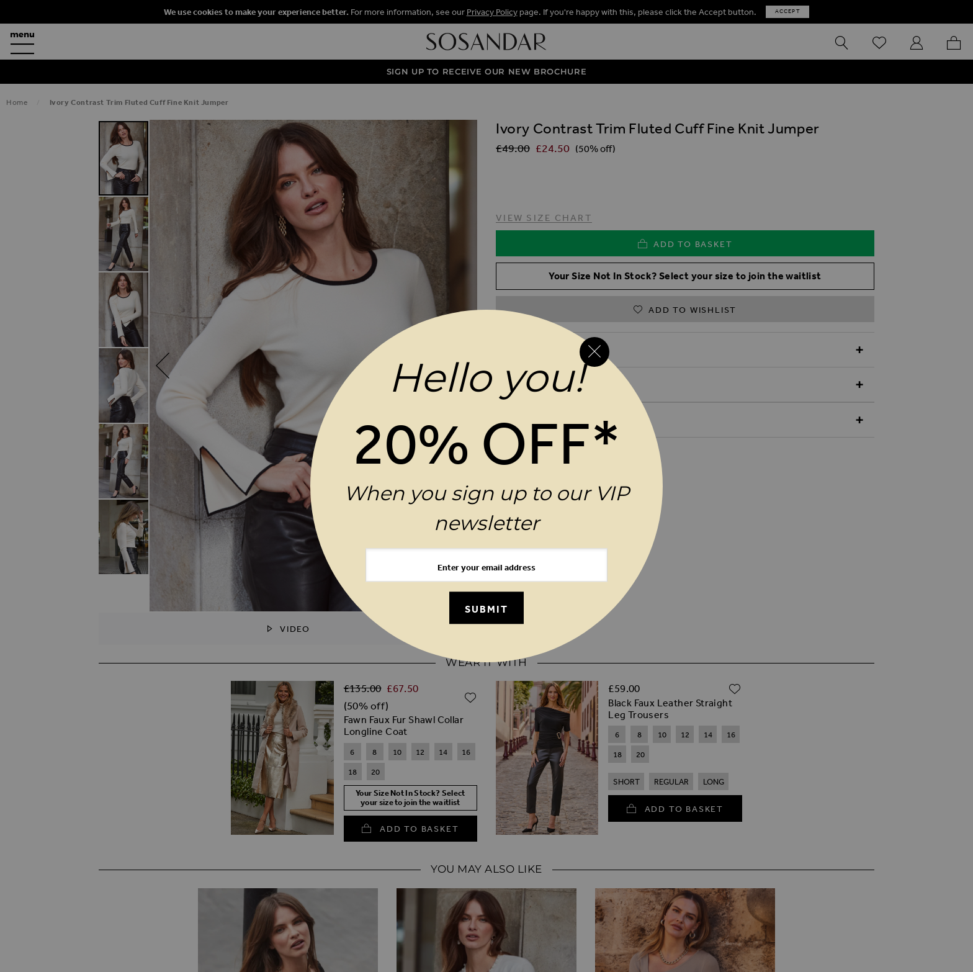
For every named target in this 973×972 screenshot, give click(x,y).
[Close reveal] (594, 352)
